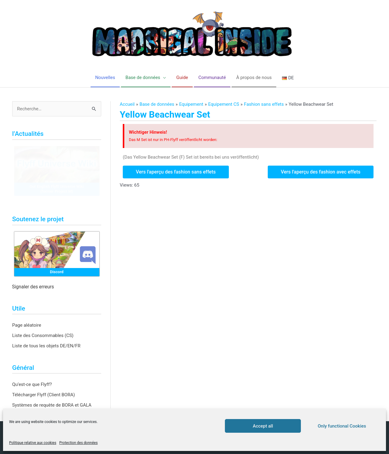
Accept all (263, 426)
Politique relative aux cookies (32, 443)
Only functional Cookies (342, 426)
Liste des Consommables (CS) (43, 335)
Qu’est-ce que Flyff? (32, 384)
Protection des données (78, 443)
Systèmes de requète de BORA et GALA (51, 405)
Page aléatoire (26, 325)
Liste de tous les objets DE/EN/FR (46, 346)
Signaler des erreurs (33, 287)
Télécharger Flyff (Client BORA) (43, 394)
